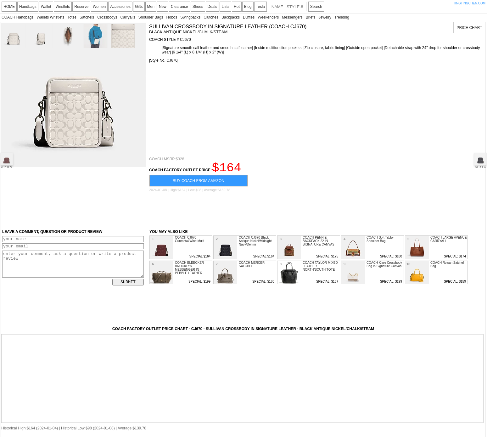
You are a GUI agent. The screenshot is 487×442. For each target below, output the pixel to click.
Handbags (27, 6)
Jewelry (324, 17)
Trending (341, 17)
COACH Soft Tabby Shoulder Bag (380, 242)
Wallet (46, 6)
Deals (212, 6)
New (162, 6)
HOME (9, 6)
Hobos (171, 17)
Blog (248, 6)
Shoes (198, 6)
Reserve (81, 6)
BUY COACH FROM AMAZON (198, 183)
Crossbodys (107, 17)
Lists (225, 6)
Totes (71, 17)
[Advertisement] (315, 110)
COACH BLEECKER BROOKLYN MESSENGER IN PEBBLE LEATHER (189, 271)
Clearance (179, 6)
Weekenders (268, 17)
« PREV (6, 161)
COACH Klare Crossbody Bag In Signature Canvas (384, 267)
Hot (237, 6)
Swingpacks (190, 17)
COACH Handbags (17, 17)
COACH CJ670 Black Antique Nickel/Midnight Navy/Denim (255, 244)
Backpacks (230, 17)
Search (316, 6)
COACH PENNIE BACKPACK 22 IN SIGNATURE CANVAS (318, 244)
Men (150, 6)
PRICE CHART (469, 27)
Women (99, 6)
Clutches (211, 17)
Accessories (120, 6)
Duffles (249, 17)
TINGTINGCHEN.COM (469, 3)
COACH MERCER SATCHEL (252, 267)
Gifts (139, 6)
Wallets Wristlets (50, 17)
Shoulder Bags (150, 17)
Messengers (292, 17)
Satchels (87, 17)
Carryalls (127, 17)
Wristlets (63, 6)
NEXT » (480, 161)
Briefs (311, 17)
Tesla (260, 6)
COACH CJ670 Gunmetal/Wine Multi (189, 242)
